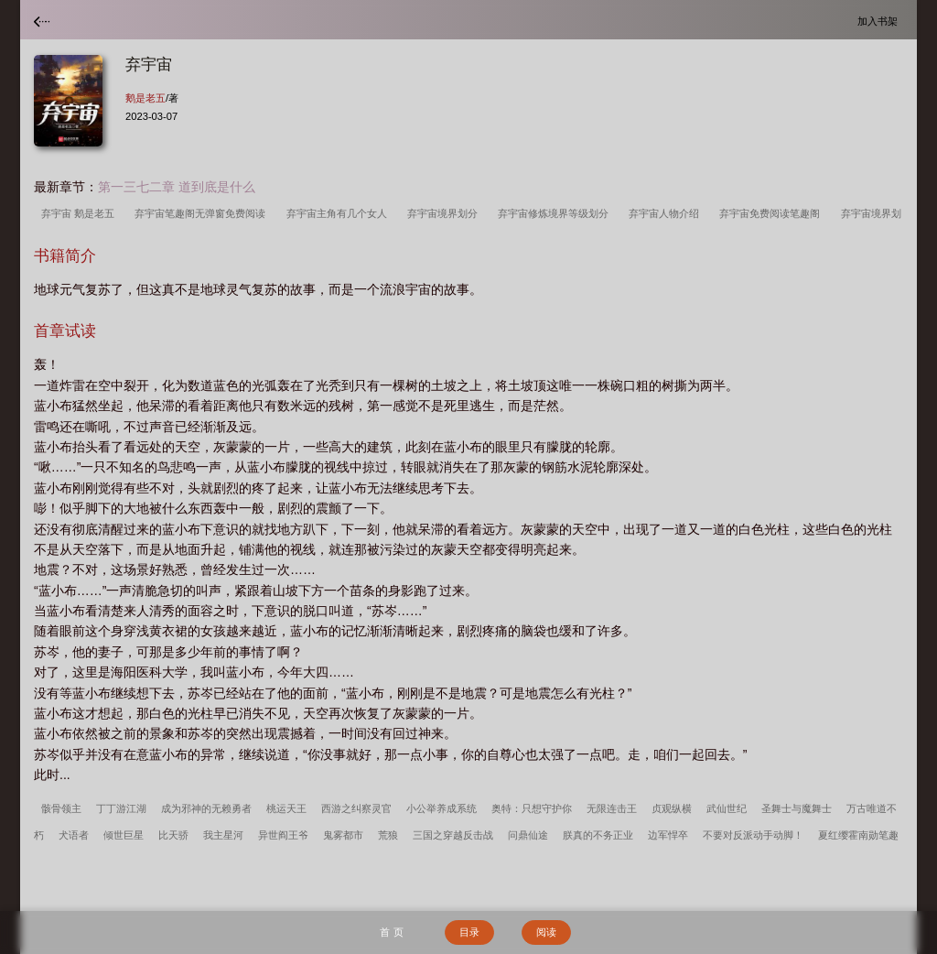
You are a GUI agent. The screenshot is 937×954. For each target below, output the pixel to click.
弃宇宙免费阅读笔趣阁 (772, 213)
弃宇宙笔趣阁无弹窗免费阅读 (203, 213)
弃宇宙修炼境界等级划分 (556, 213)
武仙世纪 (726, 808)
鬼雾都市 (343, 834)
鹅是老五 (145, 97)
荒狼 (388, 834)
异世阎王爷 (283, 834)
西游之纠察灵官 (356, 808)
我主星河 (223, 834)
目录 (469, 932)
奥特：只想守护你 (531, 808)
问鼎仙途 (528, 834)
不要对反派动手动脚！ (753, 834)
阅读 (546, 932)
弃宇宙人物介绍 (667, 213)
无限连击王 (612, 808)
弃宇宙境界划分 (445, 213)
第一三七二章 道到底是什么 (176, 186)
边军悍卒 (668, 834)
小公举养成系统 (441, 808)
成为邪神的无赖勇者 (206, 808)
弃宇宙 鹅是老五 (80, 213)
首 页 (391, 932)
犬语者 (74, 834)
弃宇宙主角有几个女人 (339, 213)
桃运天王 (286, 808)
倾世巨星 (123, 834)
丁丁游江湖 (121, 808)
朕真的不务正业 (598, 834)
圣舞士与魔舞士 (796, 808)
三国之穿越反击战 (453, 834)
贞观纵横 (672, 808)
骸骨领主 (61, 808)
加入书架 (880, 21)
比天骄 (173, 834)
